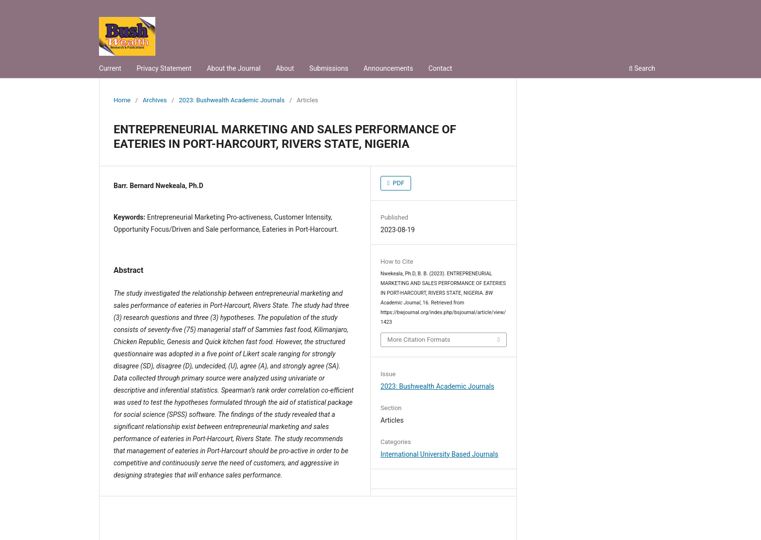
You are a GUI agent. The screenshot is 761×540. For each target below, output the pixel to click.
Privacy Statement (163, 68)
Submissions (328, 68)
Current (110, 68)
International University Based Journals (439, 454)
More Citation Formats (418, 339)
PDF (397, 183)
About (285, 68)
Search (642, 68)
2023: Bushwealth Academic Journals (232, 100)
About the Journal (234, 68)
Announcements (388, 68)
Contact (440, 68)
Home (122, 100)
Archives (155, 100)
